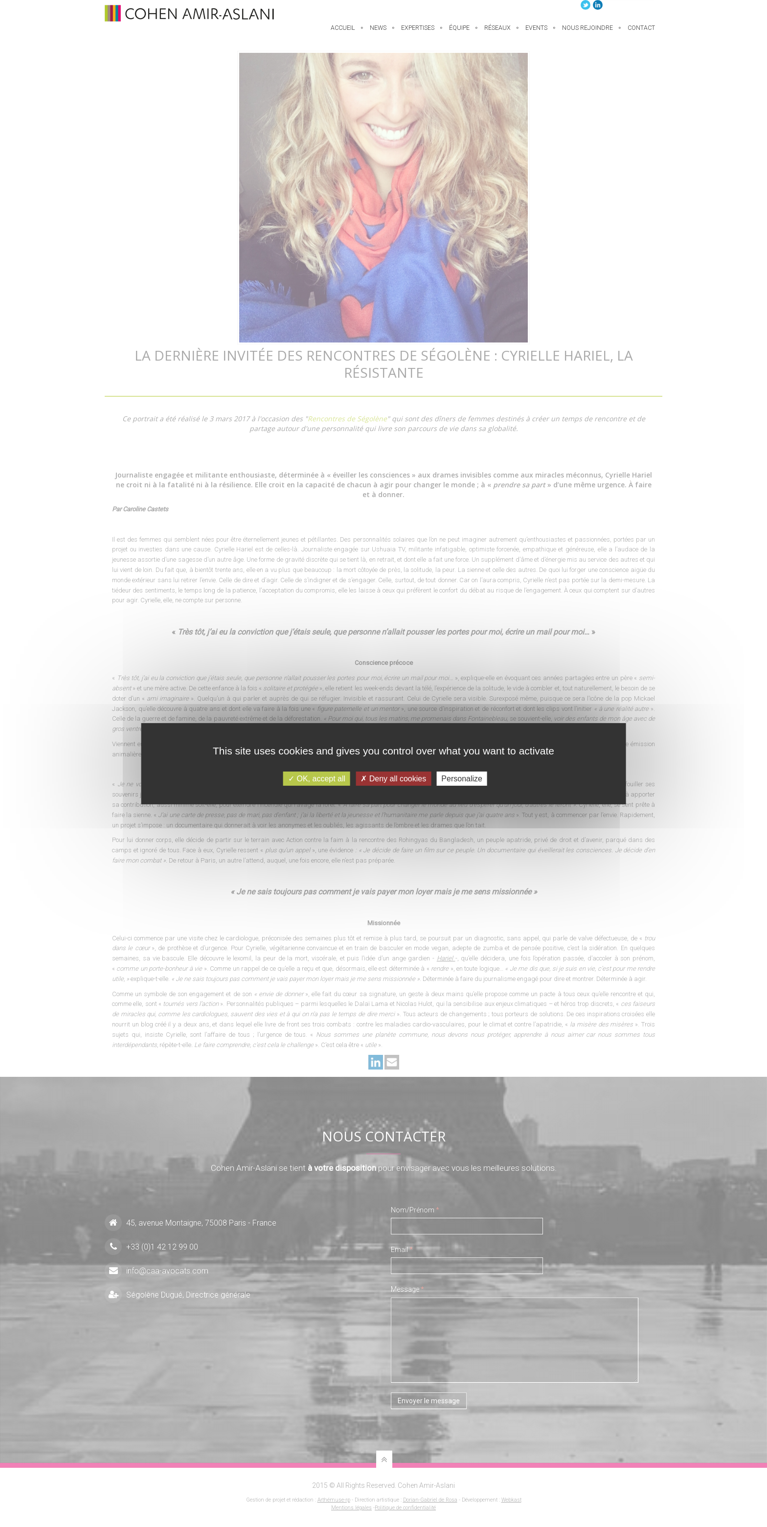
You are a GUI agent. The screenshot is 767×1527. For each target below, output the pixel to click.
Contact (641, 33)
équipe (459, 33)
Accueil (343, 33)
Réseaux (497, 33)
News (378, 33)
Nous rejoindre (587, 33)
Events (536, 33)
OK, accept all (316, 778)
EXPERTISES (417, 33)
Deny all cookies (393, 778)
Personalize (461, 778)
